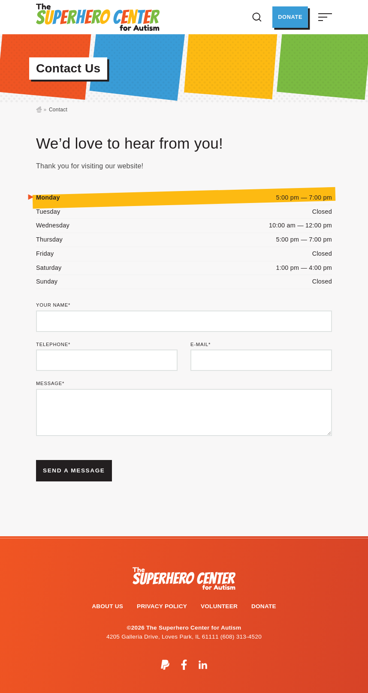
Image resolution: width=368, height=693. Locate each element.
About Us (107, 606)
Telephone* (53, 344)
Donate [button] (289, 17)
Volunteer (219, 606)
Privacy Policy (162, 606)
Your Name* (53, 305)
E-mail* (200, 344)
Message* (50, 383)
